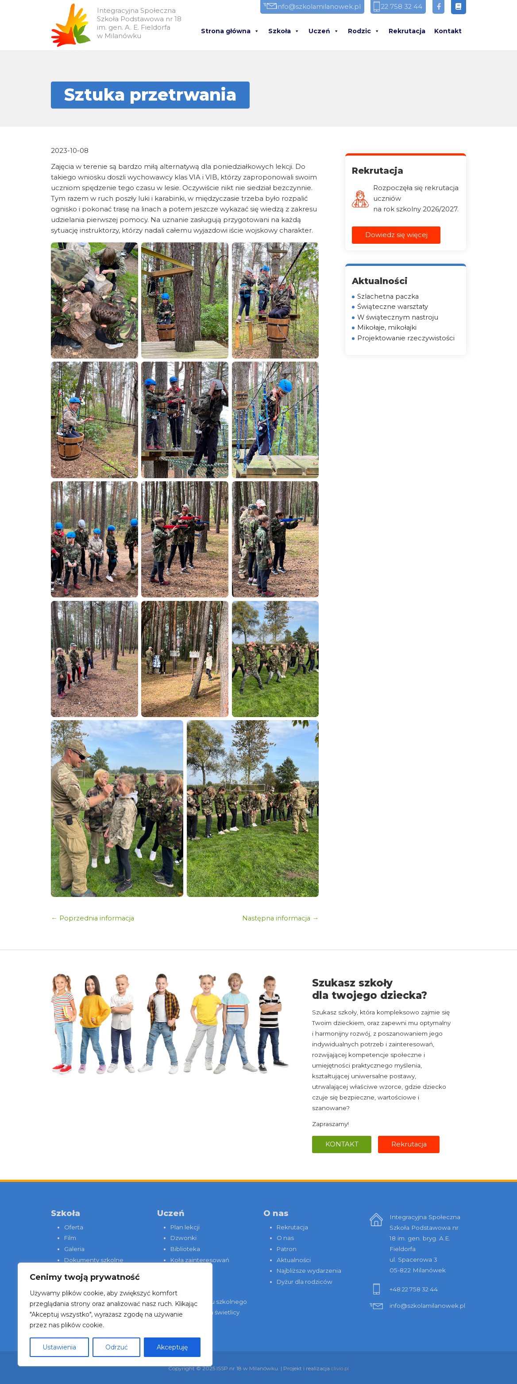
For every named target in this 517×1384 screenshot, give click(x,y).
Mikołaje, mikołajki (387, 328)
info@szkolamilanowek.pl (310, 7)
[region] (115, 1314)
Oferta (73, 1227)
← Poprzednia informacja (93, 918)
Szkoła (284, 31)
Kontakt (448, 31)
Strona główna (230, 31)
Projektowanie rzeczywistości (406, 339)
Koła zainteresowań (200, 1259)
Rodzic (364, 31)
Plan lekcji (185, 1227)
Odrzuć (116, 1347)
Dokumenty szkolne (94, 1259)
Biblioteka (185, 1248)
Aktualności (294, 1259)
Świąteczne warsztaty (393, 307)
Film (70, 1237)
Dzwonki (183, 1237)
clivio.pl (340, 1366)
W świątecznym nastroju (398, 318)
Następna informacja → (279, 918)
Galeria (74, 1248)
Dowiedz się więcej (396, 235)
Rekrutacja (407, 31)
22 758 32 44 (398, 7)
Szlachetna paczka (389, 296)
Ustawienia (59, 1347)
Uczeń (324, 31)
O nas (285, 1237)
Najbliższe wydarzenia (310, 1269)
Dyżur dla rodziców (305, 1280)
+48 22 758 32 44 (415, 1289)
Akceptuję (172, 1347)
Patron (287, 1248)
